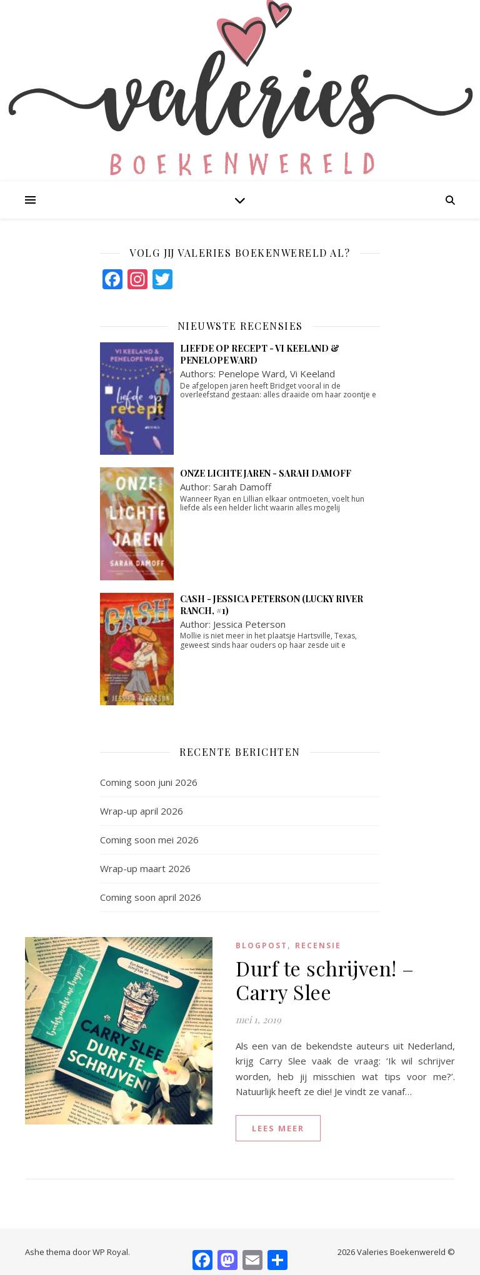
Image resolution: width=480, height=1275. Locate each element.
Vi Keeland (312, 373)
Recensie (318, 945)
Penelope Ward (251, 373)
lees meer (278, 1128)
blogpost (262, 945)
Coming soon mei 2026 (149, 839)
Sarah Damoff (242, 486)
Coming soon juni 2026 (149, 782)
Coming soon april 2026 (150, 897)
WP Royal (110, 1252)
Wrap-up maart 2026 (145, 868)
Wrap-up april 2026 (141, 811)
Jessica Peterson (249, 624)
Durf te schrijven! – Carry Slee (325, 980)
